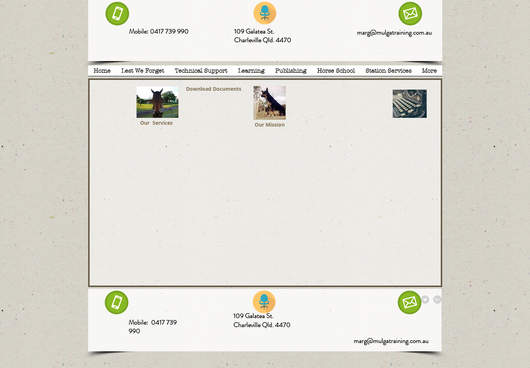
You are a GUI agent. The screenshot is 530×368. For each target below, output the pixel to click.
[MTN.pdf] (269, 103)
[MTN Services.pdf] (157, 103)
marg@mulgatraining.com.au (394, 32)
